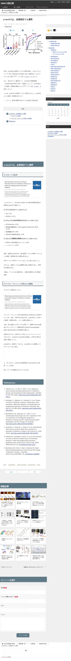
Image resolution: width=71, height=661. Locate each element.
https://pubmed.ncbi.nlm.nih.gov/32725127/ (15, 301)
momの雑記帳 (8, 3)
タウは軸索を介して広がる (22, 556)
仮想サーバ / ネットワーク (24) (60, 52)
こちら (27, 76)
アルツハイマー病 (21, 465)
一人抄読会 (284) (52, 41)
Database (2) (54, 82)
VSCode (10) (54, 62)
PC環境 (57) (53, 50)
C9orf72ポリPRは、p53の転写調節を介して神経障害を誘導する (38, 557)
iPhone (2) (53, 88)
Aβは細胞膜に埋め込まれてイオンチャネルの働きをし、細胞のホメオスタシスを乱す (7, 504)
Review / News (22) (55, 45)
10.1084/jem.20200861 (32, 454)
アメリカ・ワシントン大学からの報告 (21, 118)
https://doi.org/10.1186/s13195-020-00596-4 (19, 424)
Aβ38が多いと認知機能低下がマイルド (23, 539)
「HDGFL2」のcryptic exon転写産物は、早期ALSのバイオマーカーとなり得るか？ (7, 523)
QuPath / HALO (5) (55, 74)
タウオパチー (12, 465)
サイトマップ (29, 7)
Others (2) (53, 90)
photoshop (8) (54, 78)
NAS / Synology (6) (55, 58)
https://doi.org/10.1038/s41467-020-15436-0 (24, 433)
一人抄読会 (5, 7)
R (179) (52, 64)
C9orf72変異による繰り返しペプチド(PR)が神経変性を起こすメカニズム (38, 504)
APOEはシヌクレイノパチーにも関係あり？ (38, 521)
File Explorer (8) (54, 56)
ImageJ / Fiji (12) (54, 72)
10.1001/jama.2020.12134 (27, 444)
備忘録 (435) (51, 48)
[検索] (15, 650)
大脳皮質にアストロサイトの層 (7, 539)
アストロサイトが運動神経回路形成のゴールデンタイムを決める (38, 540)
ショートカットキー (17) (58, 54)
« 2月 (58, 118)
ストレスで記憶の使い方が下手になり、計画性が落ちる (22, 522)
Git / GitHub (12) (54, 60)
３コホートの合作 (16, 115)
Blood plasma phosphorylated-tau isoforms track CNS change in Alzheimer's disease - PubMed (16, 297)
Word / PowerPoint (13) (56, 68)
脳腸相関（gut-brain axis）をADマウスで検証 (34, 567)
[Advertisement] (23, 62)
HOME (9, 10)
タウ (39, 465)
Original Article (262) (55, 43)
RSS (51, 30)
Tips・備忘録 (16, 7)
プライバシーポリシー (42, 7)
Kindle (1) (53, 86)
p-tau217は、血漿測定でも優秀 (17, 113)
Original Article (8, 26)
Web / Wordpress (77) (56, 80)
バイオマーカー (31, 465)
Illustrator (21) (54, 76)
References (12, 121)
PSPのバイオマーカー (7, 567)
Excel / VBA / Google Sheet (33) (58, 66)
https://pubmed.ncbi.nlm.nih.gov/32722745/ (15, 189)
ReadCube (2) (54, 84)
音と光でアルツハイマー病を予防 (22, 503)
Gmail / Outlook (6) (55, 70)
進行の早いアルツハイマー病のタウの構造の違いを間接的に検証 (7, 557)
